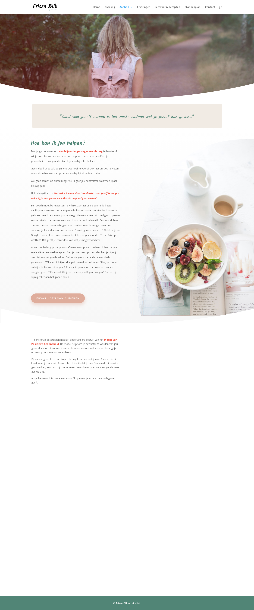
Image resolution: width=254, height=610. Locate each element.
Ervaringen (143, 7)
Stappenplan (192, 7)
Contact (210, 7)
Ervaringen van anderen (58, 298)
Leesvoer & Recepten (167, 7)
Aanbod (124, 7)
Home (96, 7)
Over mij (110, 7)
